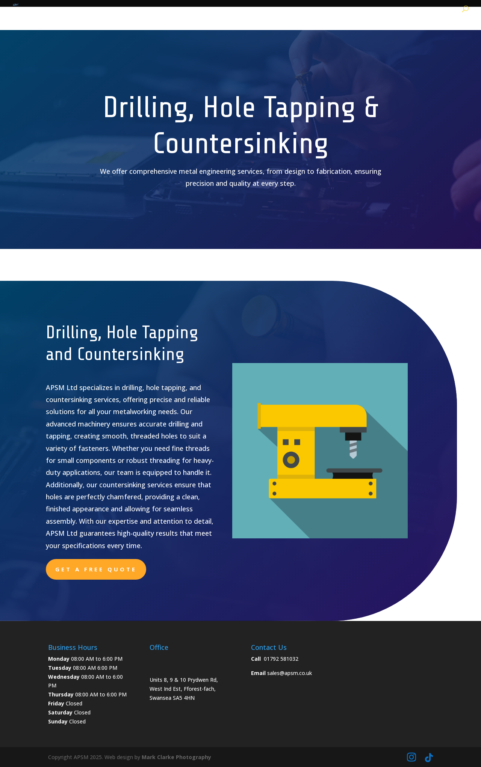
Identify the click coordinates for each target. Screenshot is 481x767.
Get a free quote (96, 569)
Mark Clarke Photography (176, 757)
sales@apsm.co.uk (289, 673)
